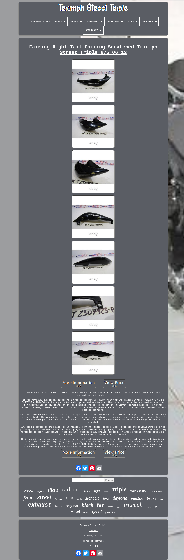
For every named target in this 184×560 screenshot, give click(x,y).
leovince (58, 499)
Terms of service (93, 541)
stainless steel (139, 491)
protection (110, 512)
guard (110, 506)
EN (90, 546)
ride (106, 491)
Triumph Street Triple (93, 525)
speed (97, 511)
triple (119, 489)
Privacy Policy (93, 536)
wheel (75, 512)
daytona (120, 498)
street (44, 497)
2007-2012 (92, 499)
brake (151, 498)
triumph (133, 504)
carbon (69, 489)
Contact (93, 530)
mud (118, 507)
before (40, 491)
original (72, 505)
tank (161, 500)
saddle (148, 507)
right (97, 491)
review (28, 491)
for (100, 505)
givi (156, 506)
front (28, 498)
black (87, 505)
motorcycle (156, 491)
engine (137, 499)
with (79, 499)
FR (96, 546)
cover (85, 512)
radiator (85, 491)
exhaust (39, 505)
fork (106, 498)
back (58, 506)
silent (53, 490)
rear (69, 498)
